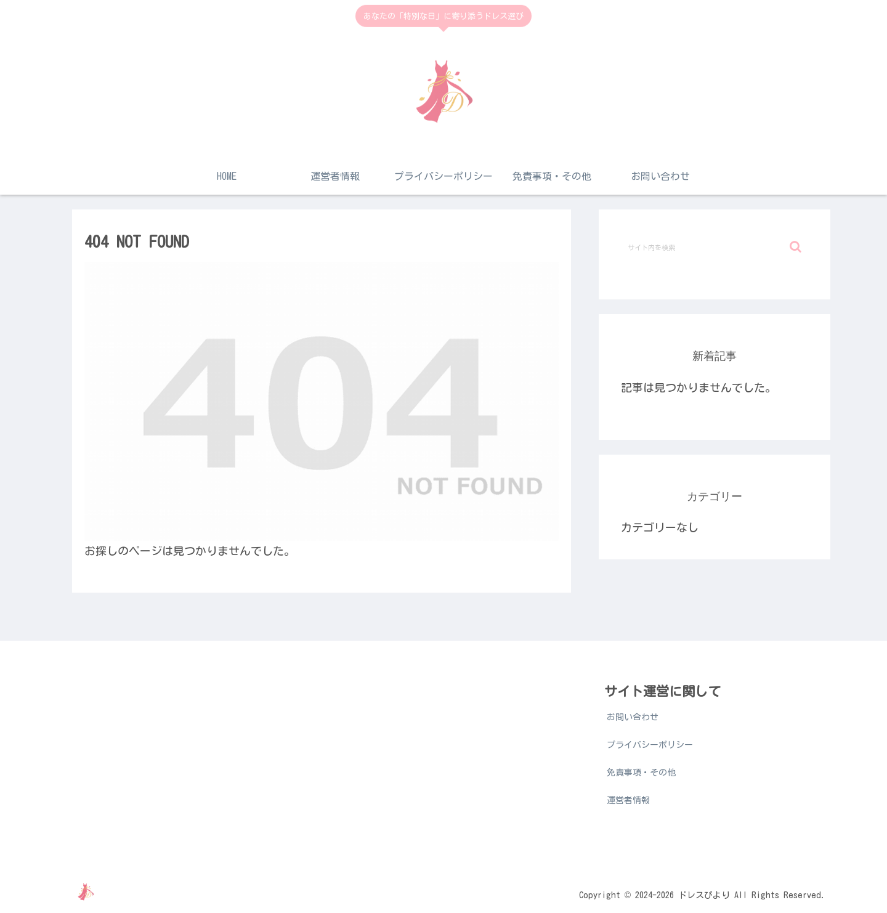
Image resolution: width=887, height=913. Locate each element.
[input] (714, 247)
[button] (795, 247)
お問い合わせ (632, 717)
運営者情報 (628, 800)
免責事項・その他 (641, 772)
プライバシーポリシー (650, 745)
